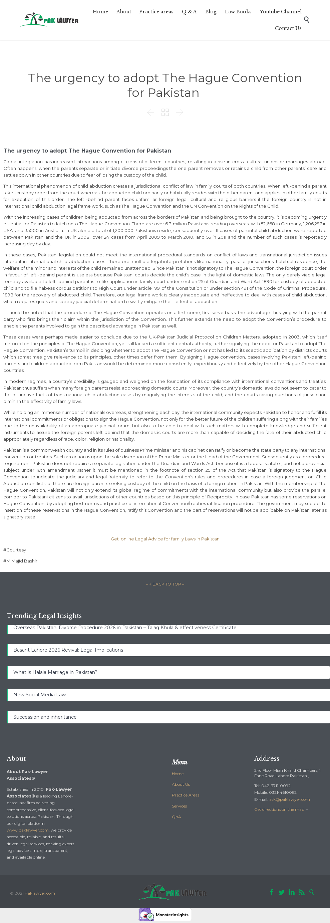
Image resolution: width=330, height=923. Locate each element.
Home (178, 773)
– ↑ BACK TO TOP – (165, 584)
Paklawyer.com (40, 893)
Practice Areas (185, 794)
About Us (181, 784)
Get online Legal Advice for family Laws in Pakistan (165, 538)
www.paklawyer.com (28, 830)
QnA (176, 816)
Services (179, 806)
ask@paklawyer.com (289, 799)
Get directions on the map (279, 809)
